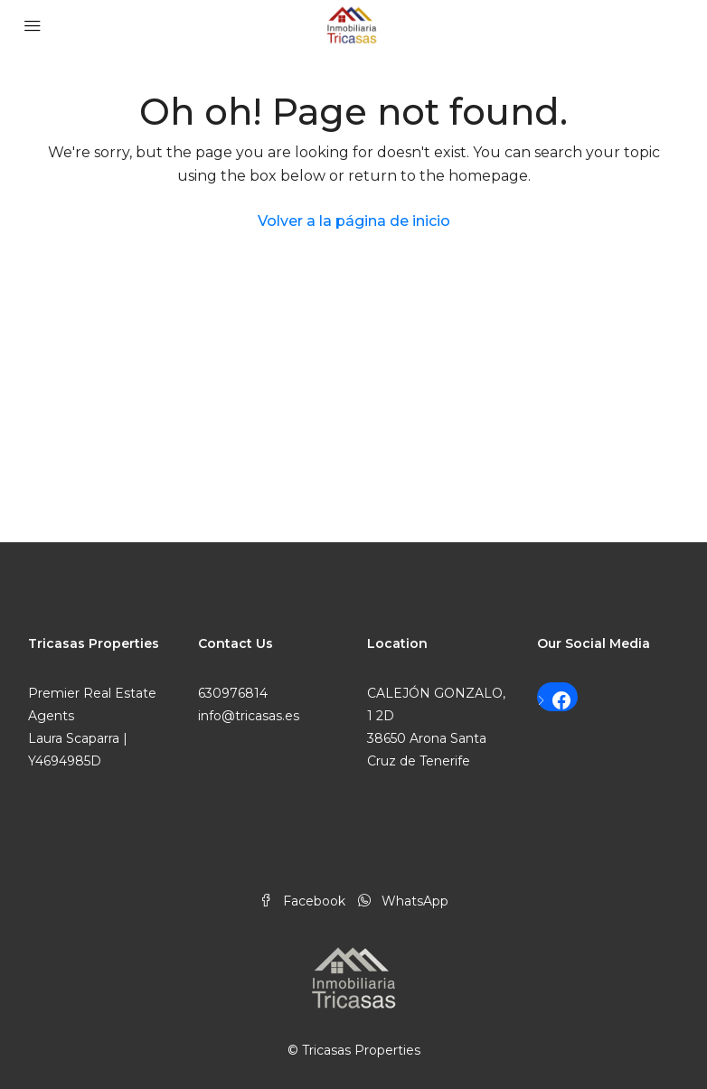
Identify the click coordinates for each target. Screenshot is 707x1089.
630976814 (233, 693)
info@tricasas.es (248, 716)
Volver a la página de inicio (354, 221)
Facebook (304, 901)
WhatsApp (403, 901)
